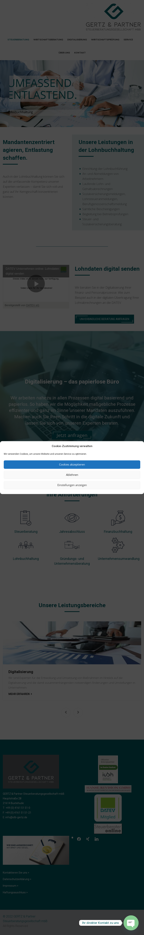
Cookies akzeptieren (72, 464)
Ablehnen (72, 475)
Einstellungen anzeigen (72, 485)
